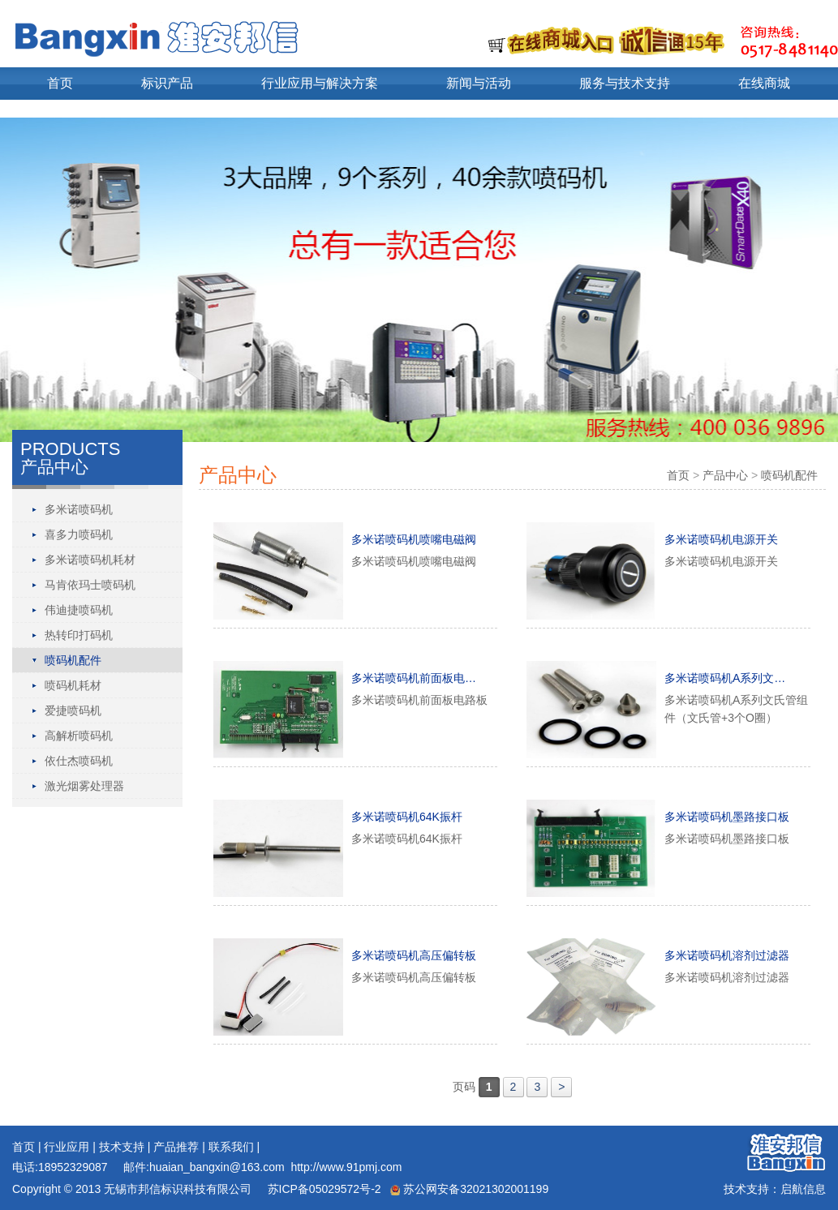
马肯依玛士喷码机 (90, 584)
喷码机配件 (73, 660)
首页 (60, 83)
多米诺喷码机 (79, 509)
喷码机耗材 (73, 685)
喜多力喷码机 (79, 534)
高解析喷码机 (79, 735)
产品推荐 (176, 1146)
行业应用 (66, 1146)
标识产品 (167, 83)
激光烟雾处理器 (84, 785)
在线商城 (764, 83)
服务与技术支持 (624, 83)
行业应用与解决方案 (319, 83)
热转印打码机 (79, 635)
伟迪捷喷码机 (79, 609)
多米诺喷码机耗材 (90, 559)
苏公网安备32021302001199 (469, 1188)
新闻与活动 (478, 83)
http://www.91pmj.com (346, 1167)
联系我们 (231, 1146)
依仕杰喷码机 (79, 760)
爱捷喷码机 (73, 710)
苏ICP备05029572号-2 (322, 1188)
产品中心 (725, 475)
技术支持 (121, 1146)
